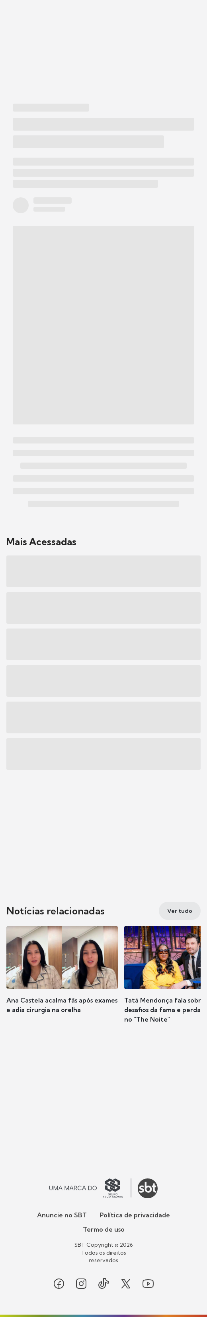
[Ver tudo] (180, 911)
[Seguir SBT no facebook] (59, 1283)
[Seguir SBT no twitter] (125, 1283)
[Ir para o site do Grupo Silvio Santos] (90, 1188)
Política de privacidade (135, 1215)
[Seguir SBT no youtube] (148, 1283)
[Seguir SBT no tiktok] (103, 1283)
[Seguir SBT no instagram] (81, 1283)
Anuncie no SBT (62, 1215)
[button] (62, 977)
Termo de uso (104, 1229)
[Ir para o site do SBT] (148, 1188)
